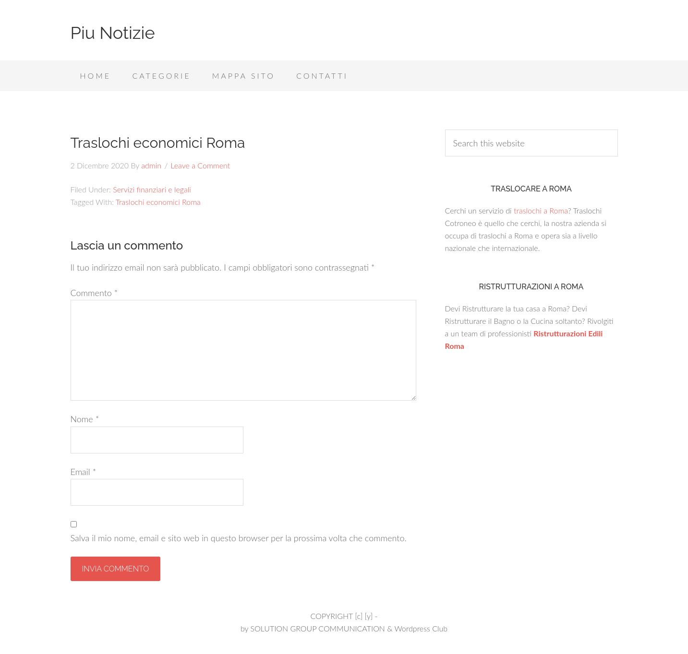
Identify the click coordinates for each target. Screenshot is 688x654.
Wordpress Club (420, 628)
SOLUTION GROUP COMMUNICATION (317, 628)
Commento (94, 292)
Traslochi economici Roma (158, 201)
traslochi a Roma (541, 210)
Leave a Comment (200, 165)
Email (84, 471)
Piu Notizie (113, 33)
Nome (85, 419)
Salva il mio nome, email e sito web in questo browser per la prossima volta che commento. (239, 538)
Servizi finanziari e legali (152, 189)
